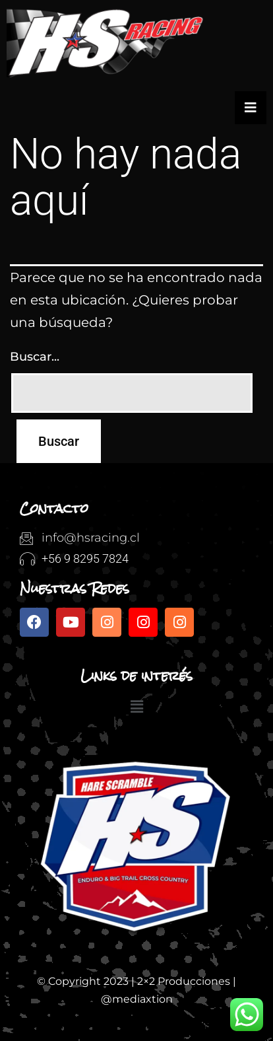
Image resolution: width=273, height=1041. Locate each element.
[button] (136, 707)
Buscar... (34, 356)
